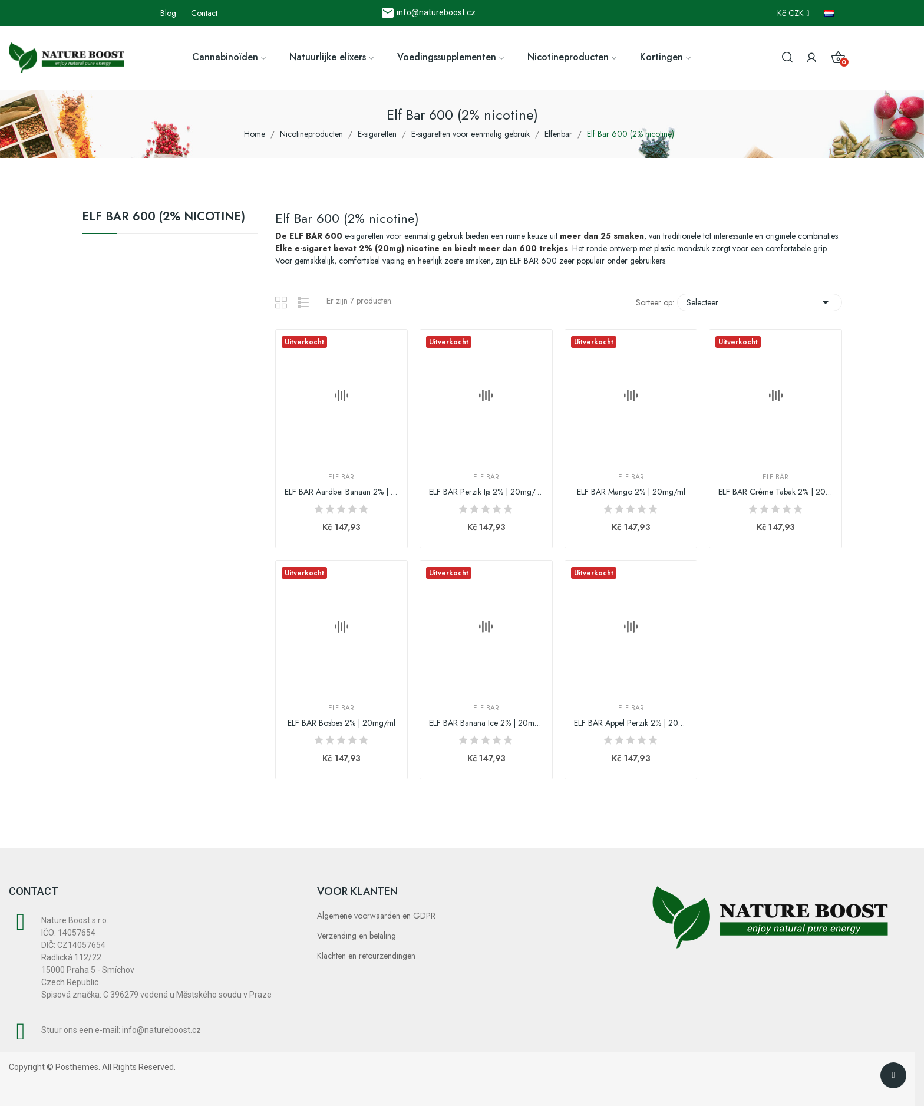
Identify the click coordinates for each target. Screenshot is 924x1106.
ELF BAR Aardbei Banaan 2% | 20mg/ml (342, 492)
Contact (204, 13)
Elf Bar (341, 476)
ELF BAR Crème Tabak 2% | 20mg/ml (775, 492)
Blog (168, 13)
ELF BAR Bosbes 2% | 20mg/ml (341, 723)
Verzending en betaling (356, 936)
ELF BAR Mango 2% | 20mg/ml (631, 492)
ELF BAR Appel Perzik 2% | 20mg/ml (631, 723)
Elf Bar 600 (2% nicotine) (163, 218)
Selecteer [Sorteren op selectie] (760, 302)
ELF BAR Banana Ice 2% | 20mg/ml (486, 723)
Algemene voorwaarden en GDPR (376, 915)
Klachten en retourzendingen (366, 956)
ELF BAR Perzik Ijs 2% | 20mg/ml (486, 492)
